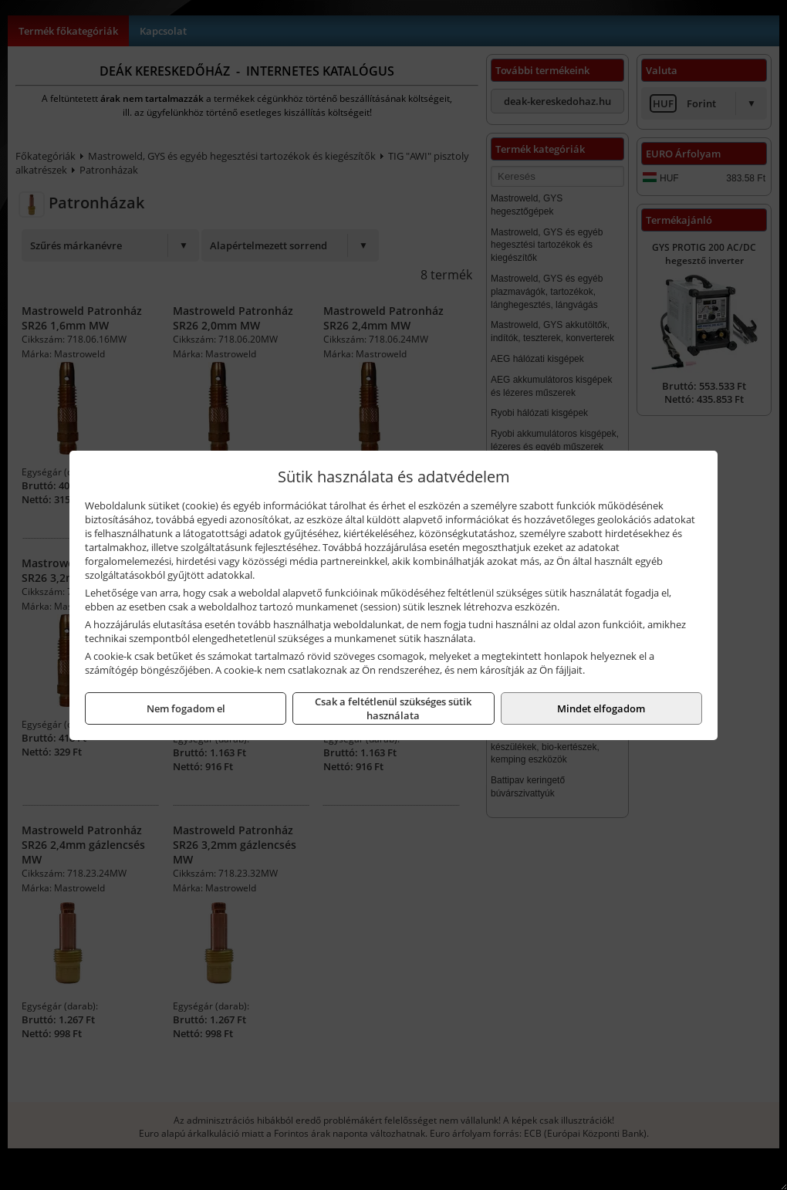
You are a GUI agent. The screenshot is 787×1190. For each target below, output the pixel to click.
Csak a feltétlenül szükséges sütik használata (393, 708)
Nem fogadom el (186, 708)
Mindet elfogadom (601, 708)
